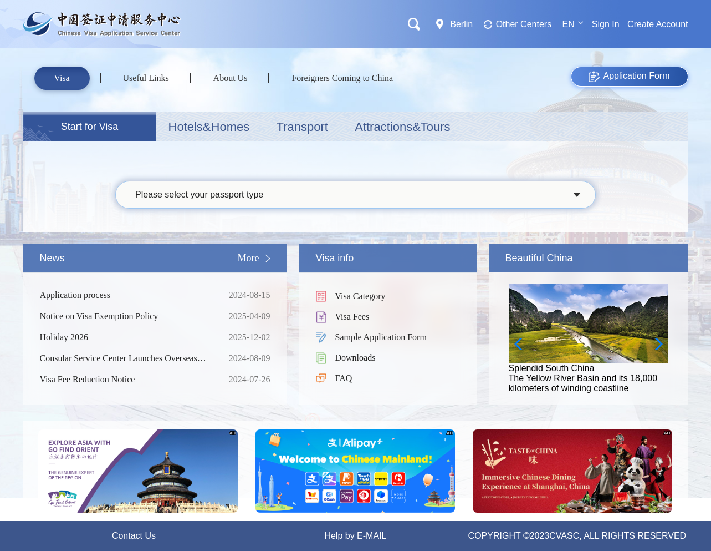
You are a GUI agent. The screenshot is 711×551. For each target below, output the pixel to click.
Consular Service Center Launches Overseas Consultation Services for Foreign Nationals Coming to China (126, 358)
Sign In (606, 24)
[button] (655, 344)
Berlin (461, 24)
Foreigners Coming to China (342, 78)
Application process (126, 295)
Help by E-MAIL (355, 535)
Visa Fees (352, 316)
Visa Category (360, 296)
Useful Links (146, 78)
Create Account (657, 24)
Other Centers (523, 24)
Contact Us (134, 535)
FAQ (343, 378)
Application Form (629, 76)
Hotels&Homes (209, 127)
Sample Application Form (381, 337)
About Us (230, 78)
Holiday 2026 (126, 337)
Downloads (355, 357)
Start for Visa (90, 126)
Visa (61, 78)
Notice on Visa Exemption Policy (126, 316)
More (248, 258)
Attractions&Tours (402, 127)
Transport (302, 127)
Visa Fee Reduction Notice (126, 379)
